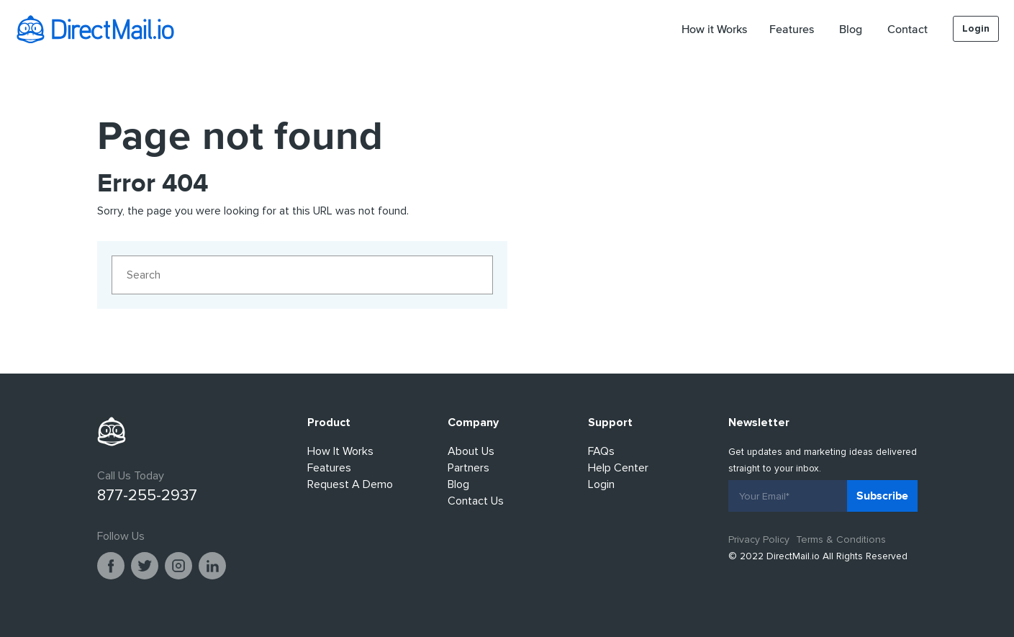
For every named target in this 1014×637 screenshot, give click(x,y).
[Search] (302, 275)
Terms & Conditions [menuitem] (841, 539)
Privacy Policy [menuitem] (758, 539)
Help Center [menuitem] (618, 468)
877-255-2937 (147, 495)
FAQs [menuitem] (601, 451)
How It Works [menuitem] (340, 451)
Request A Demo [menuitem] (350, 484)
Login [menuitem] (976, 28)
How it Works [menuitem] (714, 29)
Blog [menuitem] (850, 29)
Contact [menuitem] (907, 29)
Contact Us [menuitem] (476, 501)
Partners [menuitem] (468, 468)
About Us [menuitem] (471, 451)
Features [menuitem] (791, 29)
